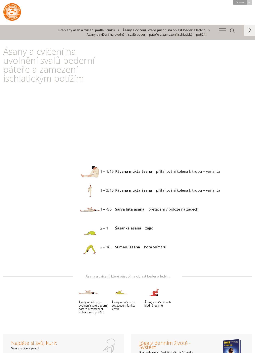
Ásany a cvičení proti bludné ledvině (157, 296)
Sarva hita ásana (138, 209)
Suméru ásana (122, 247)
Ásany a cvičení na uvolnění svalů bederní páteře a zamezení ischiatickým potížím (93, 300)
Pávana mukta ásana (149, 171)
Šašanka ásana (116, 228)
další (249, 30)
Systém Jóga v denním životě (12, 11)
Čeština (244, 2)
